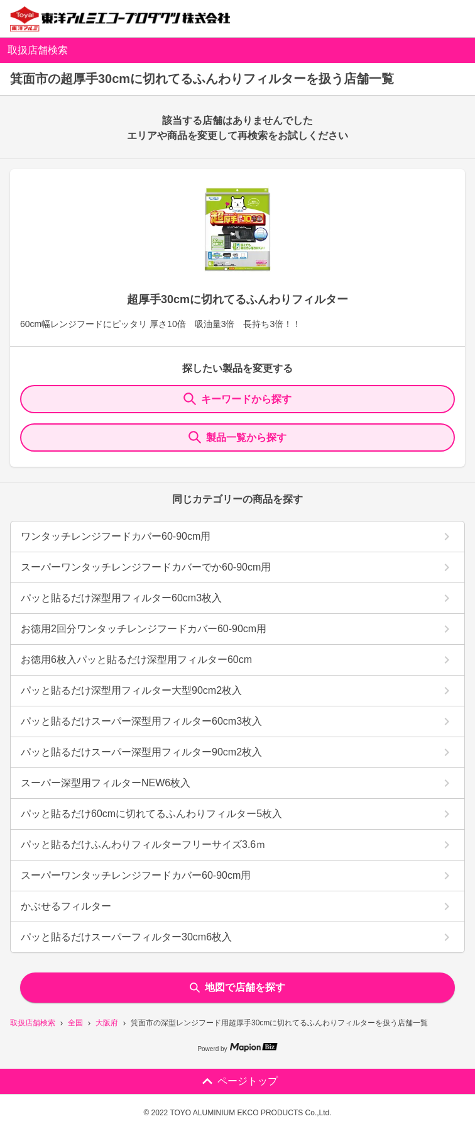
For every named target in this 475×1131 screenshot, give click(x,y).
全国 (75, 1022)
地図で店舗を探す (237, 987)
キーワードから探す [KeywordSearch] (237, 399)
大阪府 (107, 1022)
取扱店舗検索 (32, 1022)
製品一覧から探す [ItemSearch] (237, 437)
